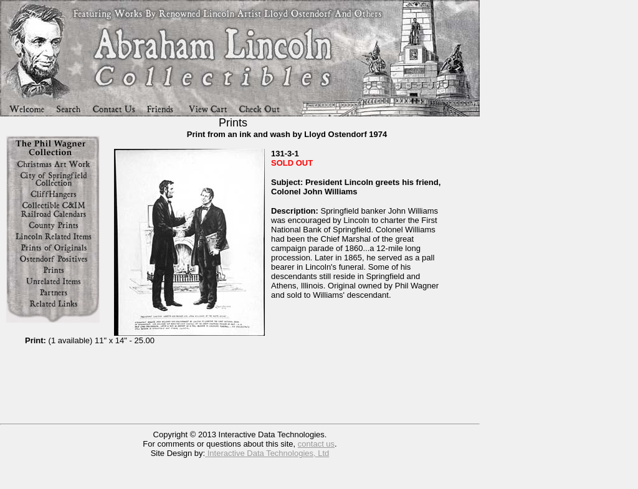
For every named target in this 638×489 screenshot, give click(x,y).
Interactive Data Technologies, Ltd (267, 453)
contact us (316, 444)
